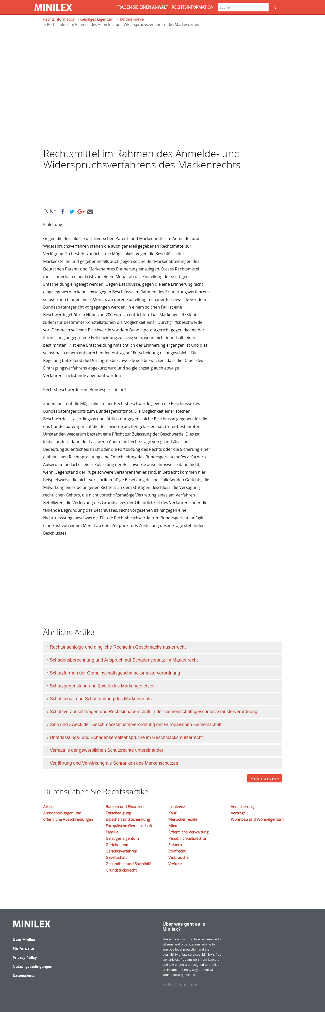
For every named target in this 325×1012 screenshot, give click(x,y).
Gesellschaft (116, 857)
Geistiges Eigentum (96, 19)
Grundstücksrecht (121, 870)
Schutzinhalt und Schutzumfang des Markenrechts (101, 698)
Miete (173, 825)
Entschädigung (118, 812)
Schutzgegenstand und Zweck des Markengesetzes (102, 685)
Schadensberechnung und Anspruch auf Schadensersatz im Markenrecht (124, 660)
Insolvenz (176, 806)
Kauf (172, 812)
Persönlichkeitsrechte (187, 838)
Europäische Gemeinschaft (129, 825)
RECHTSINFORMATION (193, 7)
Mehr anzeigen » (264, 778)
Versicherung (242, 806)
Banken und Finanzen (124, 806)
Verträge (238, 812)
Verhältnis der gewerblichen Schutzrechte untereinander (106, 750)
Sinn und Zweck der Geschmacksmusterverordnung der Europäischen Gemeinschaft (135, 724)
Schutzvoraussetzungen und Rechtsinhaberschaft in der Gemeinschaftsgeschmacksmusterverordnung (153, 711)
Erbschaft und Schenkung (128, 819)
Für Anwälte (23, 948)
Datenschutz (24, 975)
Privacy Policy (25, 957)
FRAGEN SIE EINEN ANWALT (142, 7)
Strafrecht (176, 851)
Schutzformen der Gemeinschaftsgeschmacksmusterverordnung (115, 673)
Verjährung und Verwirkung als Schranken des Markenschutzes (114, 763)
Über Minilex (24, 939)
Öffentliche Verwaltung (188, 831)
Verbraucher (179, 857)
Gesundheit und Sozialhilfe (129, 863)
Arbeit (48, 806)
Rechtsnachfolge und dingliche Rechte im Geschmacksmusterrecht (118, 647)
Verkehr (175, 863)
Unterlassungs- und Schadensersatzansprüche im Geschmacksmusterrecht (126, 737)
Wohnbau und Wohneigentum (257, 819)
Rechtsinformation (59, 19)
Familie (112, 831)
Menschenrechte (182, 819)
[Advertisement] (83, 54)
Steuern (175, 844)
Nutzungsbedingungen (32, 966)
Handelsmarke (131, 19)
